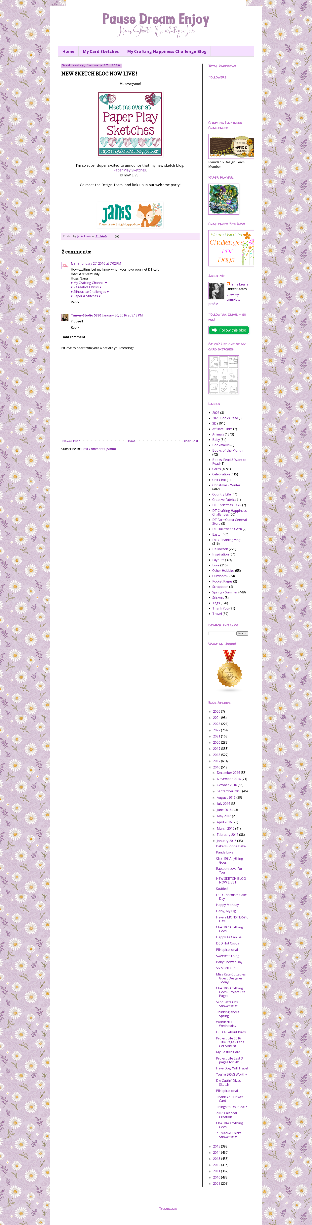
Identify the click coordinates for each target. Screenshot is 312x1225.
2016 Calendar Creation (226, 1115)
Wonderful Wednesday (226, 1024)
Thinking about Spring (227, 1014)
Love (215, 565)
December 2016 (229, 772)
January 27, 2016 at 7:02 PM (101, 263)
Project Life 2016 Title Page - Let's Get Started (230, 1042)
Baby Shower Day (229, 962)
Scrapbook (220, 586)
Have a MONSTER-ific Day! (232, 919)
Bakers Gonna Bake (231, 846)
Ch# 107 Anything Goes (229, 929)
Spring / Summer (225, 592)
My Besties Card (228, 1052)
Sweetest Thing (227, 956)
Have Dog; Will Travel (232, 1068)
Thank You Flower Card (229, 1099)
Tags (216, 603)
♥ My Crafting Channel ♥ (89, 283)
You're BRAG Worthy (231, 1074)
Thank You (220, 608)
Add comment (74, 337)
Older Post (190, 441)
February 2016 (228, 834)
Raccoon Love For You (229, 870)
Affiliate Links (222, 429)
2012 (217, 1165)
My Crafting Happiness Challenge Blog (167, 51)
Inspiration (220, 554)
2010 (217, 1177)
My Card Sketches (101, 51)
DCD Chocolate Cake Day (231, 897)
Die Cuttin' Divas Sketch (228, 1082)
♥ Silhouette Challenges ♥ (90, 291)
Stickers (218, 597)
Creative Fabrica (224, 499)
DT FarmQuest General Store (229, 522)
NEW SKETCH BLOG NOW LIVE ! (231, 880)
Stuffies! (222, 888)
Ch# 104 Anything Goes (229, 1125)
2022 (217, 730)
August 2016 (226, 797)
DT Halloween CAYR (227, 529)
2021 (217, 736)
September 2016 (229, 791)
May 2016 (224, 816)
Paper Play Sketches (129, 170)
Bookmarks (221, 445)
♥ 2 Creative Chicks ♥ (86, 287)
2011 (217, 1171)
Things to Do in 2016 (231, 1107)
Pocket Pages (222, 581)
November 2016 (229, 779)
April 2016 (225, 822)
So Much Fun (225, 968)
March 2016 (226, 828)
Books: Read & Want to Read (229, 462)
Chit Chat (219, 480)
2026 (215, 412)
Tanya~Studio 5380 (86, 315)
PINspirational (227, 949)
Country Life (221, 494)
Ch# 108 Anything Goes (229, 860)
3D (214, 423)
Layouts (218, 560)
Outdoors (219, 576)
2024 (217, 717)
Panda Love (224, 852)
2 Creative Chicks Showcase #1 (228, 1135)
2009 (217, 1183)
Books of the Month (227, 450)
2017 (217, 761)
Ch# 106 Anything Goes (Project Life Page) (230, 992)
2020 (217, 742)
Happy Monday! (227, 905)
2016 (217, 767)
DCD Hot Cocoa (227, 943)
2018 (217, 755)
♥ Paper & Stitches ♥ (86, 296)
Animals (218, 434)
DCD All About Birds (231, 1032)
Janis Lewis (239, 284)
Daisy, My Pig (226, 911)
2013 (217, 1158)
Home (68, 51)
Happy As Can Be (229, 937)
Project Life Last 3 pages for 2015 (229, 1060)
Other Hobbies (223, 570)
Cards (216, 469)
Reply (75, 302)
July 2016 (224, 803)
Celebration (221, 474)
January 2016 (227, 841)
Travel (217, 614)
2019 (217, 748)
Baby (216, 439)
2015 (217, 1146)
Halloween (220, 549)
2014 (217, 1152)
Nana (75, 263)
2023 (217, 724)
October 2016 (227, 785)
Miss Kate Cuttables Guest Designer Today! (231, 978)
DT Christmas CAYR (226, 505)
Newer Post (71, 441)
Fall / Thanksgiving (226, 540)
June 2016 (224, 810)
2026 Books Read (225, 418)
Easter (217, 534)
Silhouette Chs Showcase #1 (227, 1004)
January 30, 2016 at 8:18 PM (122, 315)
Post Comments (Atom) (98, 449)
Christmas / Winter (226, 485)
